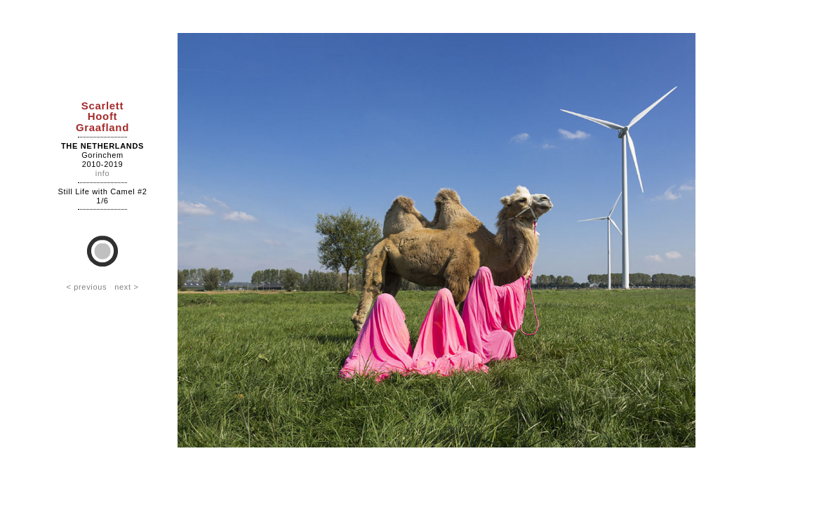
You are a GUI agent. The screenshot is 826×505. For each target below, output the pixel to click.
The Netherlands (102, 146)
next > (126, 287)
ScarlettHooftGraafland (102, 116)
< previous (86, 287)
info (102, 173)
